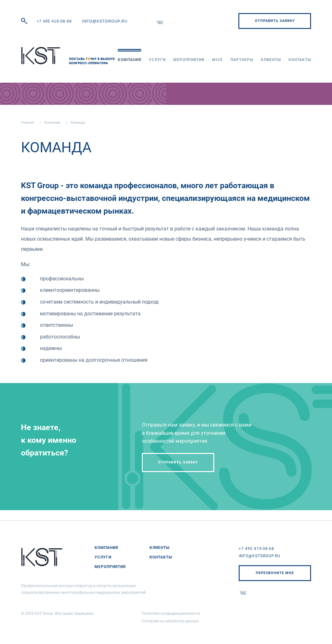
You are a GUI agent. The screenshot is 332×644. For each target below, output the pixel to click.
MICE (217, 60)
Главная (27, 122)
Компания (129, 60)
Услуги (157, 60)
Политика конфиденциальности (171, 613)
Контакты (300, 60)
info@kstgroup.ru (104, 21)
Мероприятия (188, 60)
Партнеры (241, 60)
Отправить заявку (275, 21)
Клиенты (271, 60)
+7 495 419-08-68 (54, 21)
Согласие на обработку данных (170, 621)
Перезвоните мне (275, 573)
